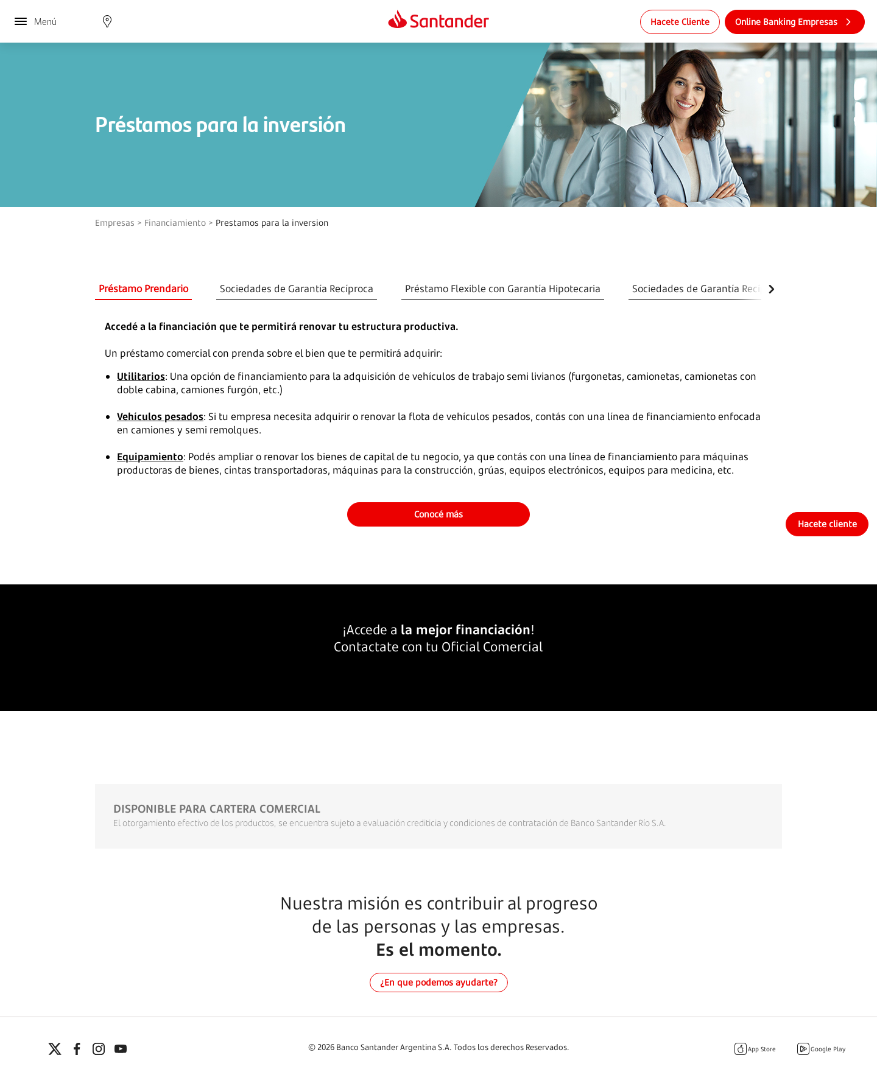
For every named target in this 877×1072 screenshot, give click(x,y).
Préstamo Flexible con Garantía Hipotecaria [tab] (503, 288)
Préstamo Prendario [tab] (143, 288)
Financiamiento (175, 222)
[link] (680, 22)
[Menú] (35, 21)
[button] (107, 21)
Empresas (115, 222)
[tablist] (428, 289)
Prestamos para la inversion (272, 222)
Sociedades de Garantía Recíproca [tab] (296, 288)
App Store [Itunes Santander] (754, 1049)
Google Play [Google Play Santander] (820, 1049)
